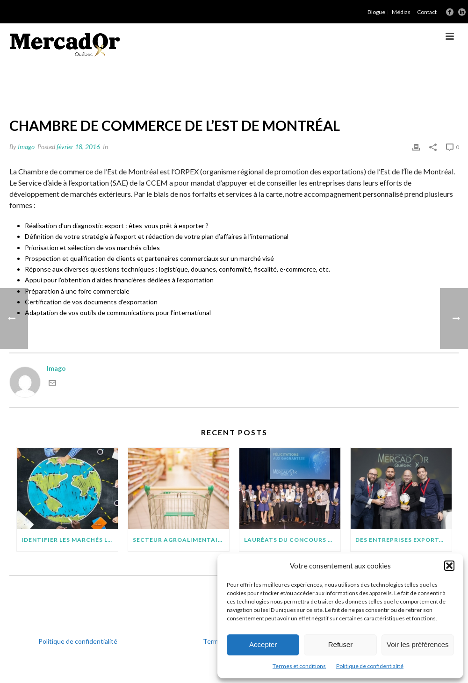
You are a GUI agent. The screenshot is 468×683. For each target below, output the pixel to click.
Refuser (340, 644)
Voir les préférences (418, 644)
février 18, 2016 (78, 147)
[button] (449, 565)
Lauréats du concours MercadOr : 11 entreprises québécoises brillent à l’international (292, 539)
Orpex (300, 83)
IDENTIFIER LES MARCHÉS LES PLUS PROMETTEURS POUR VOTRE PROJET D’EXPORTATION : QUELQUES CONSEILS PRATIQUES (70, 539)
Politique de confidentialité (369, 665)
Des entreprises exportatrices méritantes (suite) (403, 539)
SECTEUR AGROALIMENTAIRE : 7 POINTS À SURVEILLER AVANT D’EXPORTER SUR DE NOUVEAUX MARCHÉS (181, 539)
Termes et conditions (299, 665)
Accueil (273, 83)
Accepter (263, 644)
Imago (26, 147)
